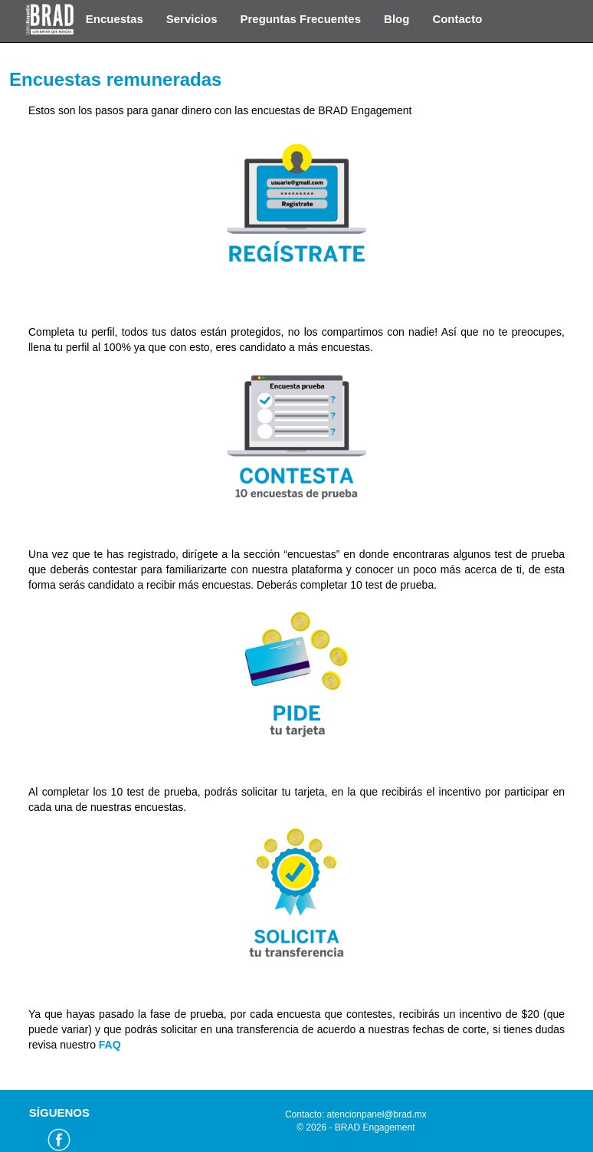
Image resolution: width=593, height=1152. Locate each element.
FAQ (110, 1045)
